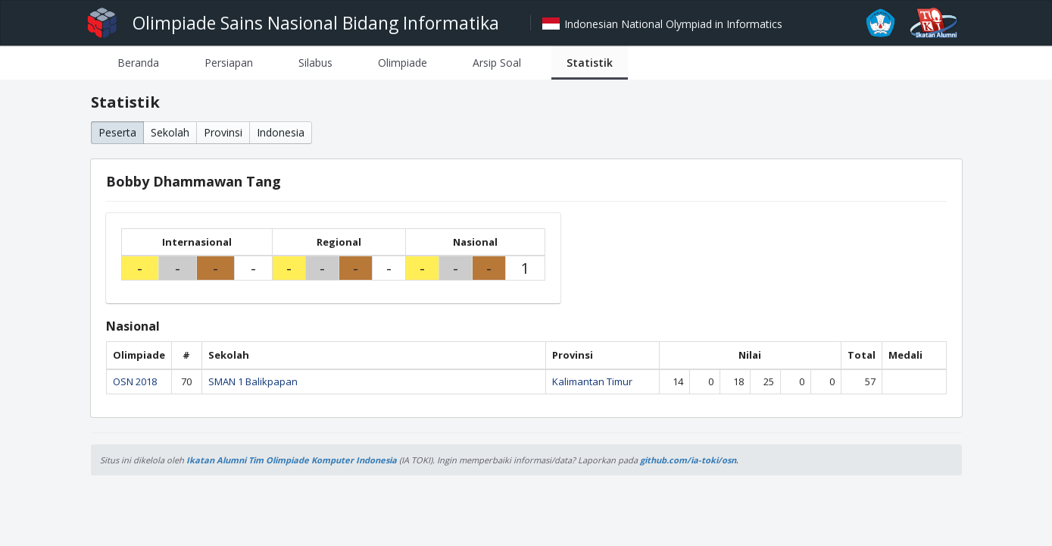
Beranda (138, 62)
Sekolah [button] (170, 132)
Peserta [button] (117, 132)
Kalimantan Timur (592, 381)
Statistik (590, 62)
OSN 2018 (135, 381)
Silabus (315, 62)
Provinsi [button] (223, 132)
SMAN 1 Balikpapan (253, 381)
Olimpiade (402, 62)
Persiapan (228, 62)
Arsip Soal (497, 62)
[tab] (138, 63)
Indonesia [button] (280, 132)
